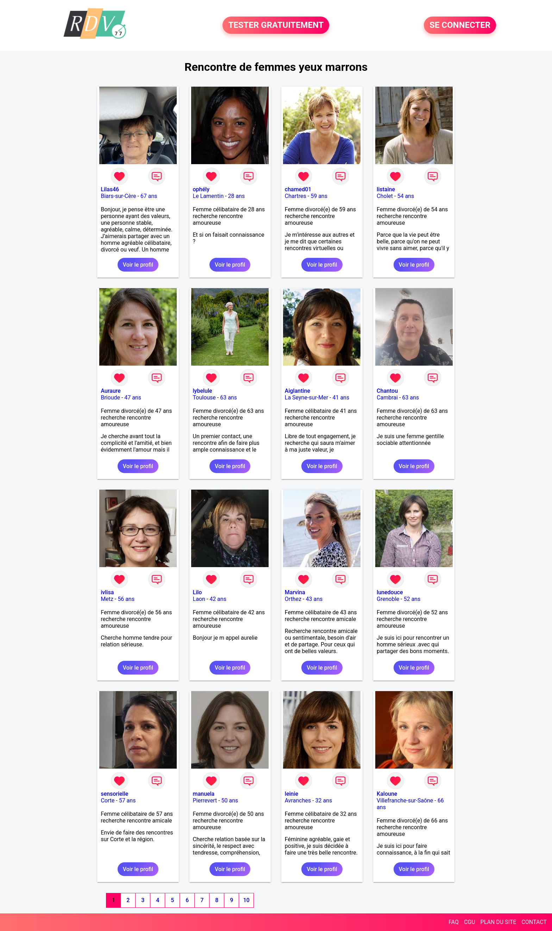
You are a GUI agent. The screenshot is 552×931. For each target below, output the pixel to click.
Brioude (110, 397)
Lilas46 (110, 189)
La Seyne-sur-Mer (306, 397)
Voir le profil (138, 264)
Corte (107, 800)
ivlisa (107, 592)
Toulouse (204, 397)
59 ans (318, 196)
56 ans (126, 599)
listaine (386, 189)
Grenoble (388, 599)
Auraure (110, 390)
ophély (201, 189)
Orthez (293, 599)
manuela (204, 793)
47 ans (132, 397)
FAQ (453, 922)
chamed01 (298, 189)
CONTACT (534, 922)
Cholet (385, 196)
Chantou (387, 390)
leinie (291, 793)
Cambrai (387, 397)
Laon (199, 599)
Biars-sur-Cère (118, 196)
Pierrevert (205, 800)
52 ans (411, 599)
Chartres (295, 196)
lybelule (202, 390)
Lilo (197, 592)
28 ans (236, 196)
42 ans (217, 599)
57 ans (127, 800)
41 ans (340, 397)
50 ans (229, 800)
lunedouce (390, 592)
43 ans (314, 599)
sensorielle (114, 793)
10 (246, 900)
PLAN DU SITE (498, 922)
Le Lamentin (208, 196)
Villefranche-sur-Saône (405, 800)
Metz (107, 599)
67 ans (148, 196)
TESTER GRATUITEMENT (276, 25)
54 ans (405, 196)
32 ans (323, 800)
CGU (469, 922)
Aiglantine (297, 390)
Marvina (295, 592)
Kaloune (387, 793)
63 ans (228, 397)
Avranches (298, 800)
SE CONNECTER (459, 25)
